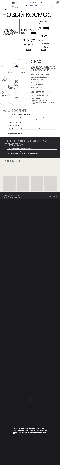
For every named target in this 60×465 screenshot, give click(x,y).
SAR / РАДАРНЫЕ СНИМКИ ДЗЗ (28, 40)
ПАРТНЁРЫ (32, 4)
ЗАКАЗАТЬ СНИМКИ (34, 5)
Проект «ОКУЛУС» (9, 28)
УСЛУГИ (24, 4)
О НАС (24, 2)
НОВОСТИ (25, 5)
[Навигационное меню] (57, 2)
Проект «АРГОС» (26, 28)
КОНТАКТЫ (42, 2)
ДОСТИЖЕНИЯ (33, 2)
